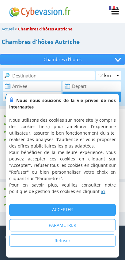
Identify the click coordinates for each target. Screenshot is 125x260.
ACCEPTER (62, 209)
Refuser (62, 240)
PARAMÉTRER (62, 225)
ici (103, 191)
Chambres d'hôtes (62, 59)
